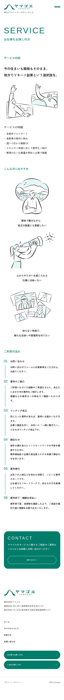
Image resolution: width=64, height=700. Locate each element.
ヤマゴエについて (15, 633)
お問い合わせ (32, 563)
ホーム (8, 626)
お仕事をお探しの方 (32, 662)
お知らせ (9, 640)
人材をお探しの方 (32, 676)
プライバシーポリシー (12, 695)
